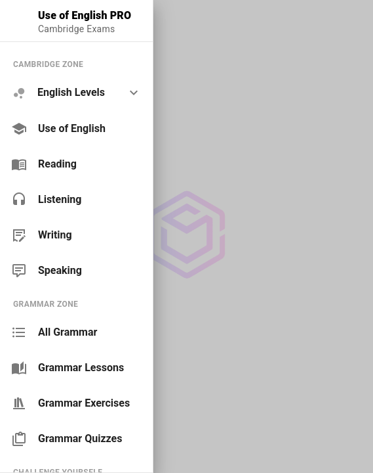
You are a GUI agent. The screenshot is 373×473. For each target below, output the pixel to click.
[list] (76, 167)
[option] (76, 93)
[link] (76, 128)
